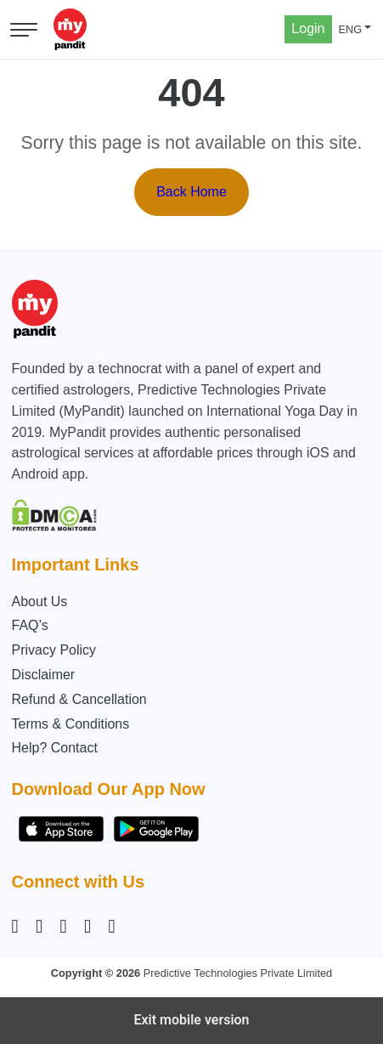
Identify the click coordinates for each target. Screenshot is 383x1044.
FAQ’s (30, 625)
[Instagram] (18, 927)
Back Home (191, 191)
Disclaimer (44, 674)
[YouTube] (112, 927)
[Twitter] (87, 927)
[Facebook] (39, 927)
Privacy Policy (54, 650)
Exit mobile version (191, 1020)
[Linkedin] (64, 927)
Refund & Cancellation (79, 699)
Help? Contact (55, 747)
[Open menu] (23, 30)
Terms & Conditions (71, 724)
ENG (351, 29)
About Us (40, 601)
